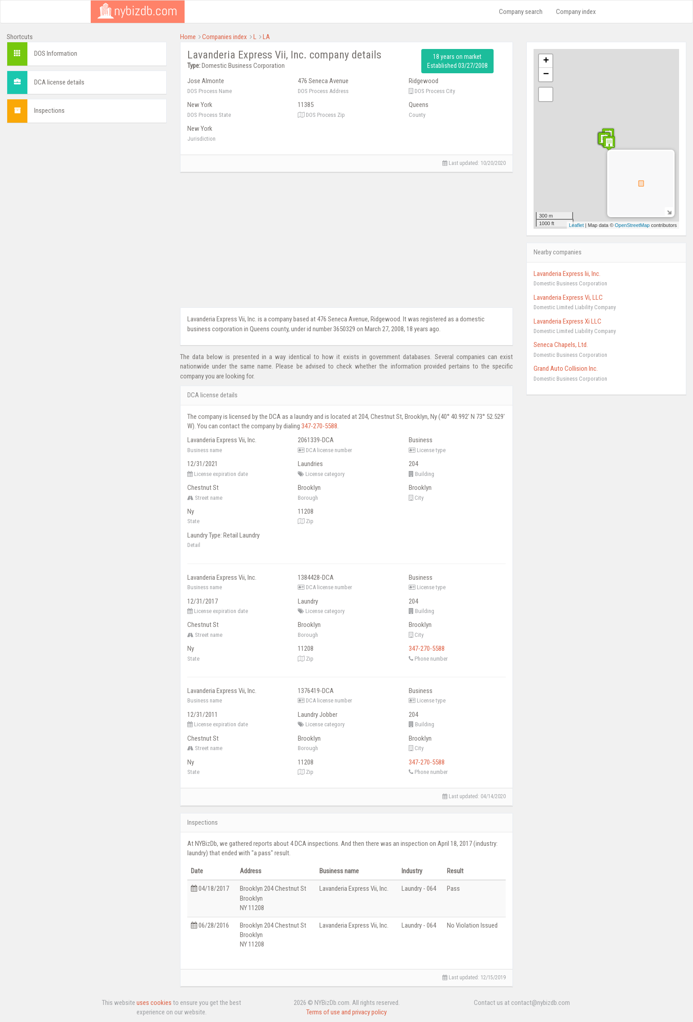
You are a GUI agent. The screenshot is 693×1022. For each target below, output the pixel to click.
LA (266, 37)
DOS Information (55, 53)
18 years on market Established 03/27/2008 (457, 61)
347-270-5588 (319, 426)
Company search (521, 12)
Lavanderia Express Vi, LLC (568, 297)
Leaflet (576, 225)
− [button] (546, 74)
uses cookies (154, 1003)
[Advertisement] (87, 193)
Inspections (49, 111)
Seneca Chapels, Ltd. (561, 345)
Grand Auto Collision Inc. (566, 368)
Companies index (224, 37)
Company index (576, 12)
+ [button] (546, 61)
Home (188, 37)
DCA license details (59, 82)
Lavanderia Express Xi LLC (567, 321)
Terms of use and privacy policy (346, 1012)
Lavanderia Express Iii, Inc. (567, 274)
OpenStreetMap (632, 225)
